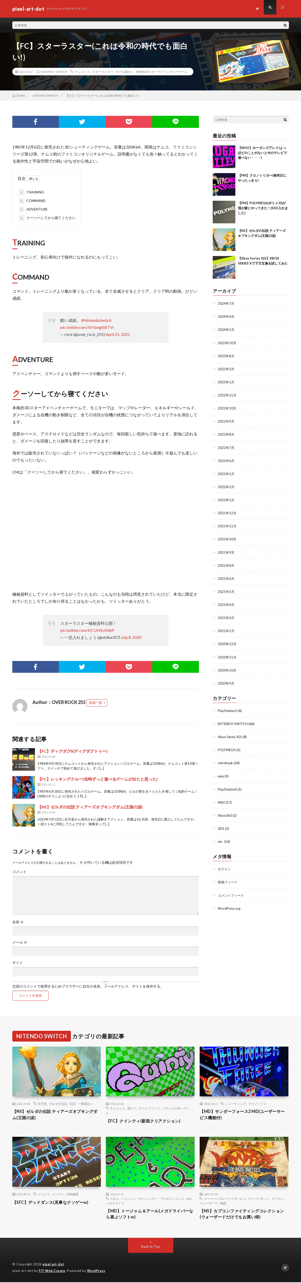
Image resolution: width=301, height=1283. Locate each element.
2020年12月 (227, 643)
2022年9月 (226, 421)
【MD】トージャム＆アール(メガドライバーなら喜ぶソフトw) (150, 1214)
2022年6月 (226, 460)
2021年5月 (226, 591)
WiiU (221, 801)
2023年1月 (226, 382)
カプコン (278, 1198)
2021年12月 (227, 512)
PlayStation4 (228, 788)
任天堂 (42, 1103)
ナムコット (82, 71)
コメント (19, 872)
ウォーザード (209, 1203)
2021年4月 (226, 604)
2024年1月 (226, 329)
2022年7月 (226, 447)
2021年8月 (226, 564)
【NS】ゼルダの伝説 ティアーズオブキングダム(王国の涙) (90, 806)
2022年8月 (226, 434)
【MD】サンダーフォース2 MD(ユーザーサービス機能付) (243, 1115)
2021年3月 (226, 617)
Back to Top (150, 1248)
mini (221, 775)
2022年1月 (226, 499)
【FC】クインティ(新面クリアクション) (147, 1120)
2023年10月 (227, 342)
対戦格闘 (72, 1194)
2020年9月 (226, 682)
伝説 (72, 1103)
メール (19, 942)
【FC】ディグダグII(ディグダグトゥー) (72, 751)
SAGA (114, 1198)
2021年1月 (226, 630)
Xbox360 (225, 814)
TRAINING (31, 192)
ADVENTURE (33, 210)
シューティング (235, 1103)
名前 (18, 922)
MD (188, 1198)
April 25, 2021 (118, 334)
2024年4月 (226, 316)
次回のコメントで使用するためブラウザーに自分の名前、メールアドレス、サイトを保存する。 (88, 986)
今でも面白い (124, 71)
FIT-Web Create (52, 1272)
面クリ (132, 1108)
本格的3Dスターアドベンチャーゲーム (162, 71)
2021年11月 (227, 525)
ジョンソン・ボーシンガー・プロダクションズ (152, 1198)
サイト (17, 962)
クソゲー (58, 1194)
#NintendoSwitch (96, 320)
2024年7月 (226, 303)
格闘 (223, 1203)
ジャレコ (44, 1194)
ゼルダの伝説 (58, 1103)
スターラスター (102, 71)
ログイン (225, 867)
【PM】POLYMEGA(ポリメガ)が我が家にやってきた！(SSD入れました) (263, 208)
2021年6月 (226, 578)
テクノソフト (257, 1103)
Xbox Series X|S (230, 736)
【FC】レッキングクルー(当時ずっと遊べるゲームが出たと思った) (97, 779)
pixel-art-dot (53, 1265)
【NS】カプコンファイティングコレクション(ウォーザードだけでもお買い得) (242, 1214)
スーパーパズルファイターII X (225, 1198)
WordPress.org (230, 907)
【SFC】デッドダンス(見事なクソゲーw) (55, 1202)
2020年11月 (227, 656)
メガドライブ (115, 1203)
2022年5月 (226, 473)
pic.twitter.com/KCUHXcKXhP (87, 630)
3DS (221, 827)
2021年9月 (226, 551)
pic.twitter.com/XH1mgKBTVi (87, 327)
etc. (221, 840)
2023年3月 (226, 369)
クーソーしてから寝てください (47, 218)
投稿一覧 (95, 703)
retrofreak (226, 762)
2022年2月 (226, 486)
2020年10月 (227, 669)
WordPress (97, 1272)
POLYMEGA (227, 749)
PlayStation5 (228, 709)
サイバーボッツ (258, 1198)
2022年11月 (227, 395)
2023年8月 (226, 355)
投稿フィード (228, 881)
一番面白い (85, 1103)
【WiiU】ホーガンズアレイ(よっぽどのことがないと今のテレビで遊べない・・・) (262, 153)
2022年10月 (227, 408)
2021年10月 (227, 538)
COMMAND (32, 201)
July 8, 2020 (131, 637)
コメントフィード (232, 894)
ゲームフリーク (149, 1108)
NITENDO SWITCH (54, 71)
